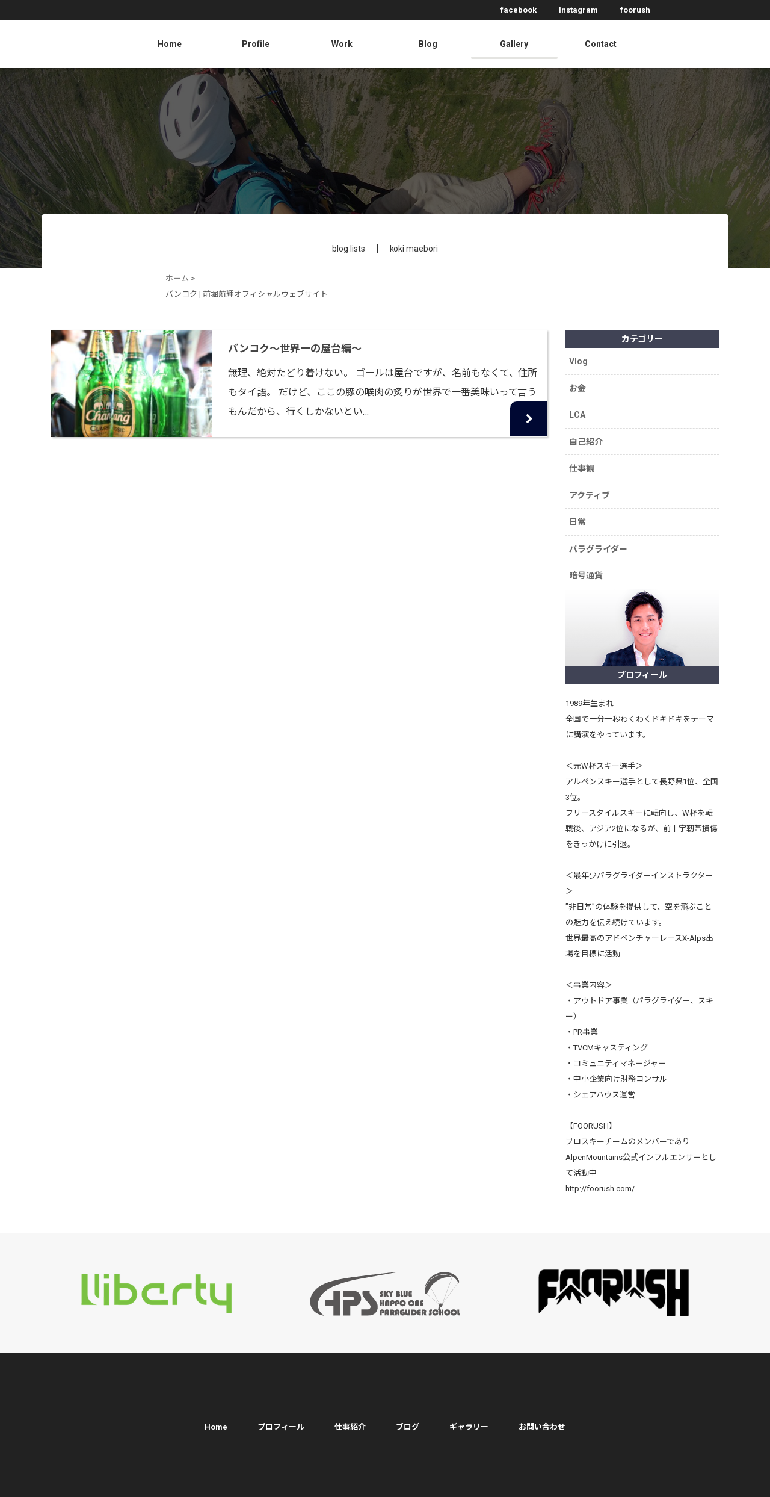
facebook (518, 9)
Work (342, 44)
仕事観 (583, 458)
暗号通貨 (588, 557)
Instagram (578, 9)
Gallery (514, 44)
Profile (256, 44)
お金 (579, 384)
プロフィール (280, 1408)
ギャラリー (468, 1408)
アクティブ (591, 483)
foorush (635, 9)
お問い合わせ (542, 1408)
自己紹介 (588, 434)
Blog (428, 44)
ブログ (407, 1408)
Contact (601, 44)
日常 (579, 508)
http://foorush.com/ (600, 1169)
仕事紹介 (350, 1408)
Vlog (580, 360)
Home (170, 44)
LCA (579, 409)
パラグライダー (600, 533)
